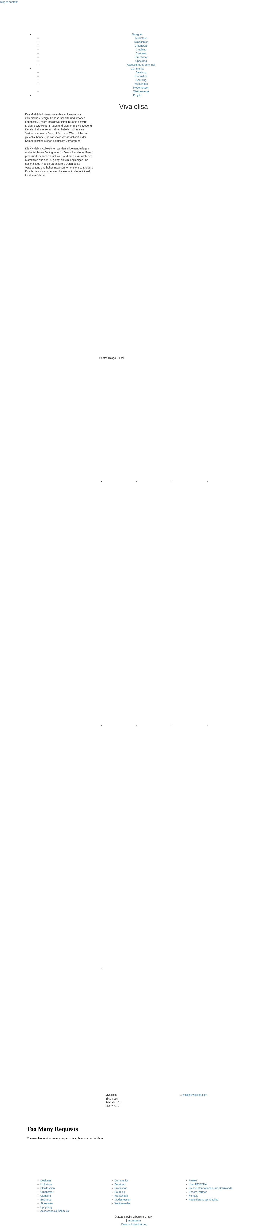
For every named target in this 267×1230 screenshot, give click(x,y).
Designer (137, 34)
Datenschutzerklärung (134, 1224)
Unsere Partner (198, 1191)
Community (137, 68)
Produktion (141, 76)
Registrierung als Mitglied (204, 1199)
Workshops (141, 83)
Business (141, 53)
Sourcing (141, 79)
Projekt (137, 95)
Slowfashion (141, 41)
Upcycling (141, 60)
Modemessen (141, 87)
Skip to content (9, 1)
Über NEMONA (198, 1184)
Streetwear (141, 57)
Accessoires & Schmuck (141, 64)
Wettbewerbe (141, 91)
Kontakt (193, 1195)
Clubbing (141, 49)
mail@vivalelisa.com (195, 1094)
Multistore (141, 38)
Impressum (134, 1220)
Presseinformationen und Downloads (210, 1188)
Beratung (141, 72)
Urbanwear (141, 45)
